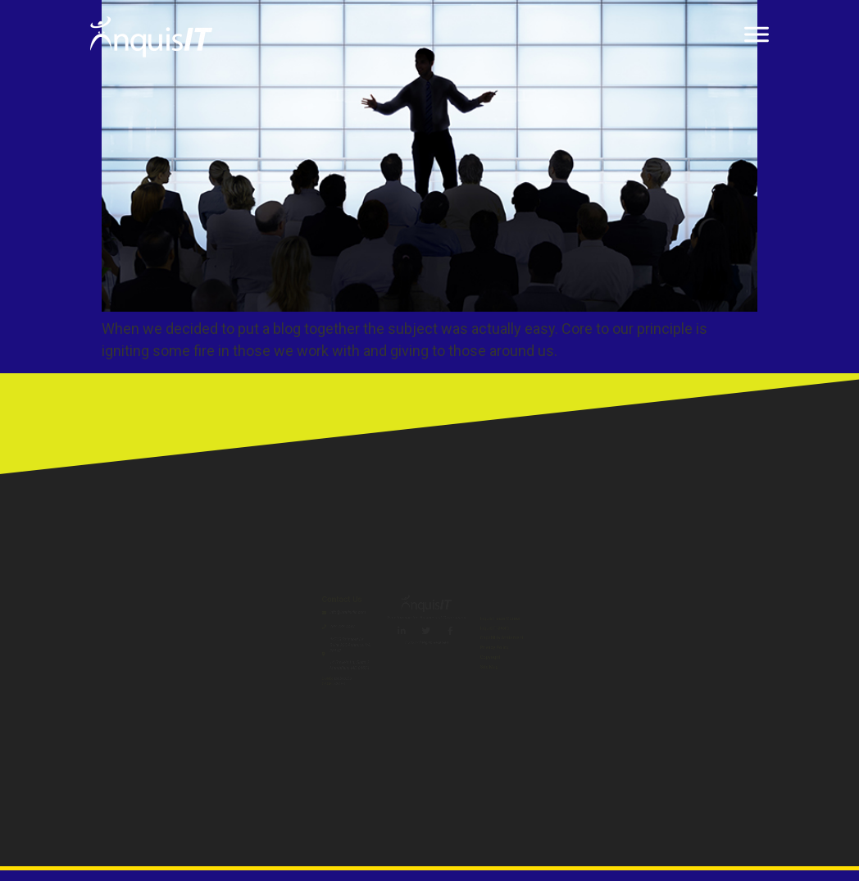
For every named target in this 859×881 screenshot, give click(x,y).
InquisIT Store (622, 615)
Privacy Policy (622, 672)
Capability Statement (643, 643)
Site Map (606, 729)
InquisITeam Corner (639, 586)
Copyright (609, 701)
